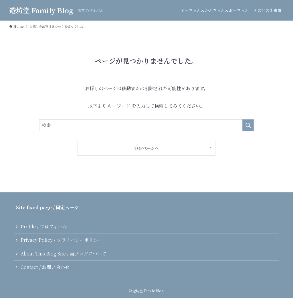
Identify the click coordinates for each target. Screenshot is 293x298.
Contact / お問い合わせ (45, 267)
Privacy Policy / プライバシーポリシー (61, 240)
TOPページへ (146, 148)
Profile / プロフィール (44, 226)
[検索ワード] (146, 125)
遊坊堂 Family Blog (41, 10)
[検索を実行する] (248, 125)
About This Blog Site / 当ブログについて (63, 253)
